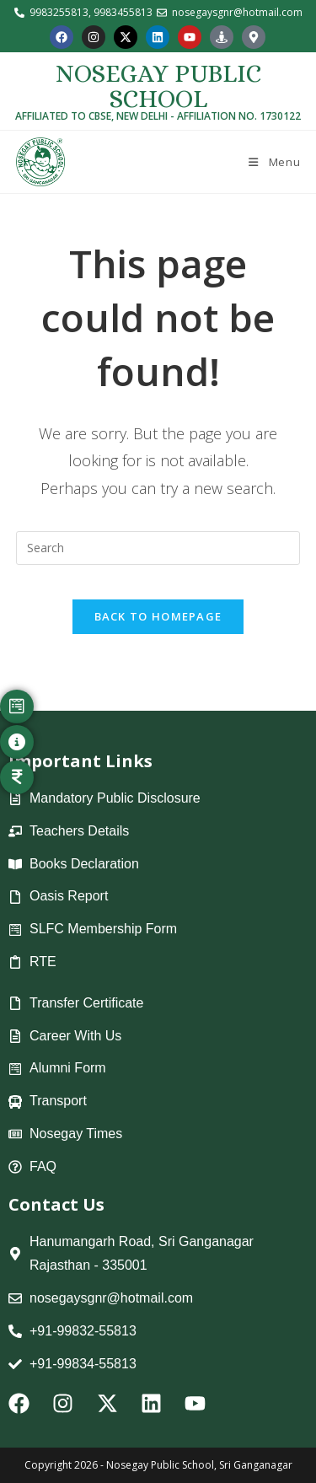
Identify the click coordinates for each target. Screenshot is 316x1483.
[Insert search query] (158, 548)
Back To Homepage (158, 616)
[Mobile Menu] (273, 161)
